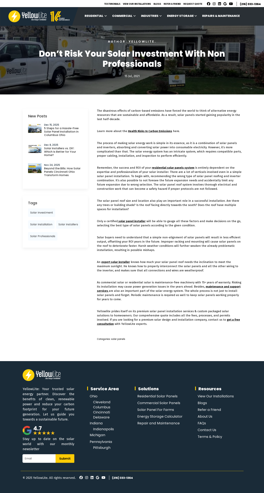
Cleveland (102, 402)
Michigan (97, 435)
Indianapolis (103, 429)
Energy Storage (182, 16)
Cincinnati (101, 412)
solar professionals (42, 236)
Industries (151, 16)
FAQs (201, 423)
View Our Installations (137, 4)
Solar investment (41, 213)
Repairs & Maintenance (221, 16)
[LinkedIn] (219, 4)
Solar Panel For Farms (155, 409)
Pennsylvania (101, 441)
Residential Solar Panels (157, 396)
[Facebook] (207, 4)
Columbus (102, 407)
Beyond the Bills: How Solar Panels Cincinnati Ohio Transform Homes (62, 171)
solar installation (41, 224)
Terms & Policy (209, 436)
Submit (65, 458)
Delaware (101, 417)
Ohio (93, 396)
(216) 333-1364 (250, 4)
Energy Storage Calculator (160, 416)
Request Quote (192, 4)
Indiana (96, 423)
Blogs (157, 4)
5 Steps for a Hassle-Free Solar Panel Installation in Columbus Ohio (61, 131)
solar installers (68, 224)
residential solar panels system (173, 168)
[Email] (39, 458)
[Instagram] (213, 4)
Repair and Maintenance (158, 423)
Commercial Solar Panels (159, 403)
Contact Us (206, 430)
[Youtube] (230, 4)
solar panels (118, 339)
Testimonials (112, 4)
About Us (204, 416)
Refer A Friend (172, 4)
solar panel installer (132, 221)
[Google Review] (224, 4)
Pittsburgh (102, 447)
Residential (96, 16)
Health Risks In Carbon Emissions (150, 131)
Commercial (124, 16)
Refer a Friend (209, 409)
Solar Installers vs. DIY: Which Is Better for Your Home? (60, 151)
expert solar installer (115, 262)
